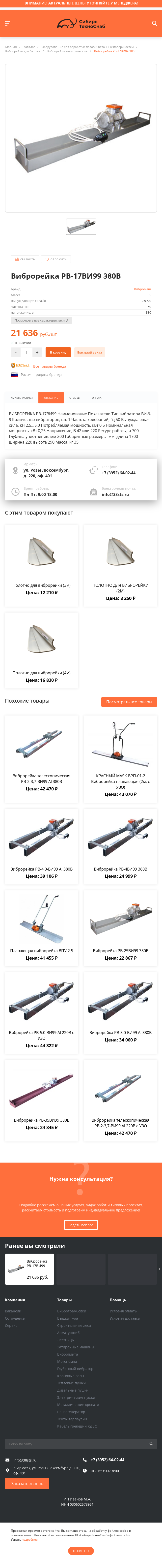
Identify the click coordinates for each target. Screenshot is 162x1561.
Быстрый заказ (89, 352)
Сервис (11, 1325)
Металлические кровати (78, 1404)
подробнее (30, 1539)
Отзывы (76, 397)
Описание (52, 397)
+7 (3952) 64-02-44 (118, 473)
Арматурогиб (68, 1332)
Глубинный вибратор (75, 1368)
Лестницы (66, 1339)
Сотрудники (15, 1318)
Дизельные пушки (72, 1390)
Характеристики (22, 397)
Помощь (118, 1300)
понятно (81, 1551)
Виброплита (67, 1354)
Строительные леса (74, 1325)
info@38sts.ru (115, 494)
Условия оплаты (123, 1311)
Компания (15, 1300)
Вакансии (13, 1311)
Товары (64, 1300)
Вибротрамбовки (71, 1311)
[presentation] (159, 1269)
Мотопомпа (67, 1361)
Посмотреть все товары (129, 702)
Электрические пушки (76, 1397)
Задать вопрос (81, 1225)
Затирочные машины (75, 1347)
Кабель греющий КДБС (77, 1426)
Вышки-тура (67, 1318)
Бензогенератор (71, 1411)
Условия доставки (125, 1318)
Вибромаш (142, 289)
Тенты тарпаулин (72, 1419)
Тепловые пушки (71, 1383)
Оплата (98, 397)
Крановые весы (70, 1375)
